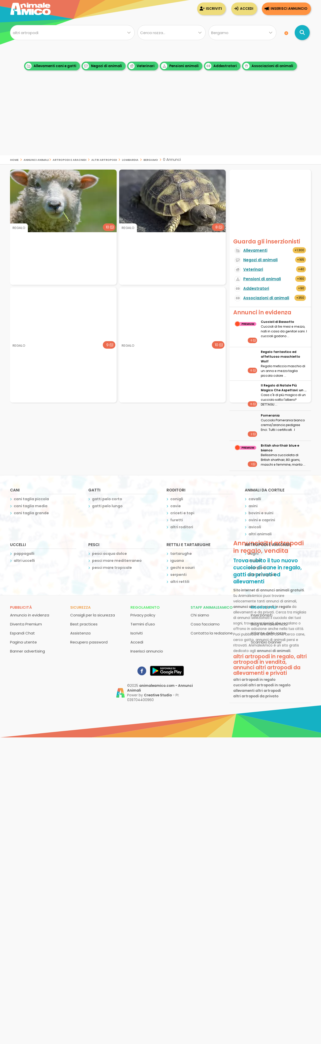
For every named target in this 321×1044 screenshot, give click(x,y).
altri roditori (181, 527)
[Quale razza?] (171, 32)
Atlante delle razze (268, 633)
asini (253, 505)
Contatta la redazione (212, 633)
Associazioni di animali (268, 66)
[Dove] (242, 32)
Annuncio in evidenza (29, 615)
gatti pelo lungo (107, 505)
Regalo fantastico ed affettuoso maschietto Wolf (280, 356)
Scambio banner (266, 642)
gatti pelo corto (107, 498)
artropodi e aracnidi (69, 159)
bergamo (150, 159)
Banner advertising (27, 651)
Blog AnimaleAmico (269, 624)
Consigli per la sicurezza (92, 615)
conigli (176, 498)
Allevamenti (255, 250)
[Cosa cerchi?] (72, 32)
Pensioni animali (180, 66)
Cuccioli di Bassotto (277, 322)
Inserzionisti (261, 615)
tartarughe (181, 553)
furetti (176, 520)
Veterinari (141, 66)
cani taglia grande (31, 512)
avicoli (255, 527)
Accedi (246, 8)
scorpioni (257, 567)
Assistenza (80, 633)
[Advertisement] (160, 120)
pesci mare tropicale (112, 567)
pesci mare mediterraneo (117, 560)
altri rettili (179, 581)
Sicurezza (80, 607)
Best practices (84, 624)
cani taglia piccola (31, 498)
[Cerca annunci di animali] (302, 32)
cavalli (255, 498)
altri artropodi (104, 159)
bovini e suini (261, 512)
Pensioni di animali (262, 279)
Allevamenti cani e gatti (50, 66)
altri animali (260, 534)
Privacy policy (142, 615)
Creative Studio (158, 695)
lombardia (130, 159)
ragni (254, 553)
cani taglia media (30, 505)
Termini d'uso (142, 624)
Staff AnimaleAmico (212, 607)
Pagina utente (23, 642)
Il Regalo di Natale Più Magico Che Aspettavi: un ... (283, 387)
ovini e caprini (262, 520)
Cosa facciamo (205, 624)
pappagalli (24, 553)
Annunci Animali (36, 159)
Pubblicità (21, 607)
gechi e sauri (182, 567)
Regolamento (145, 607)
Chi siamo (200, 615)
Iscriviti (214, 8)
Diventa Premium (26, 624)
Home (14, 159)
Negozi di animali (102, 66)
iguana (177, 560)
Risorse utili (263, 607)
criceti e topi (182, 512)
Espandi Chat (22, 633)
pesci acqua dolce (109, 553)
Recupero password (89, 642)
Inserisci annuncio (289, 8)
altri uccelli (24, 560)
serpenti (178, 574)
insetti (255, 560)
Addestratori (221, 66)
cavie (175, 505)
